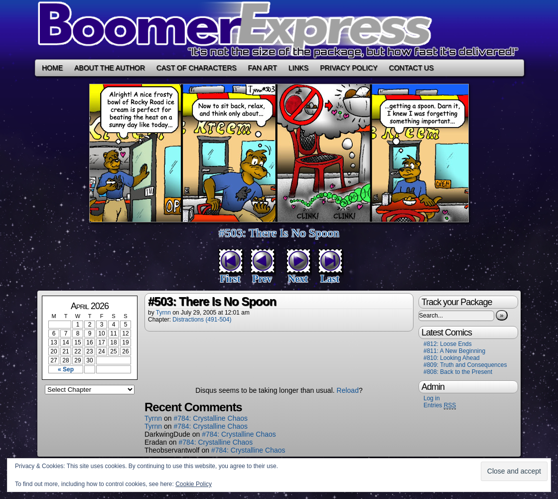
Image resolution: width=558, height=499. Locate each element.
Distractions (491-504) (201, 319)
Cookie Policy (193, 484)
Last (329, 278)
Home (52, 68)
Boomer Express (279, 29)
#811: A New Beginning (454, 350)
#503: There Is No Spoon (279, 232)
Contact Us (411, 68)
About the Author (109, 68)
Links (298, 68)
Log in (431, 398)
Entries (439, 405)
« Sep (66, 369)
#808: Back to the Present (457, 371)
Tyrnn (163, 312)
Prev (262, 278)
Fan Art (262, 68)
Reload (348, 390)
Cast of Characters (196, 68)
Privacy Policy (348, 68)
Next (298, 278)
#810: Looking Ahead (451, 357)
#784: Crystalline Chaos (210, 418)
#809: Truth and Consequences (465, 364)
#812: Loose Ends (447, 343)
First (230, 278)
